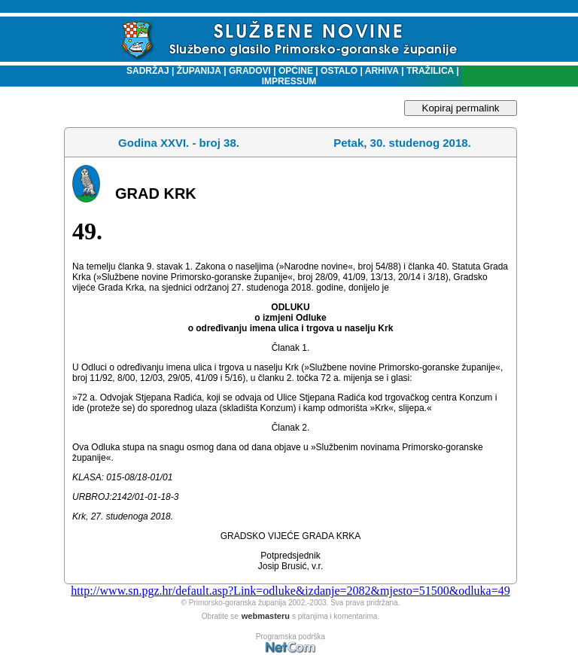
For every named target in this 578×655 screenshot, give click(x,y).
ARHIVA (381, 71)
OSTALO (339, 71)
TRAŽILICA (429, 71)
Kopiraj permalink (461, 108)
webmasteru (266, 615)
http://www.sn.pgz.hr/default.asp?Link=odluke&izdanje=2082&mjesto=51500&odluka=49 (290, 590)
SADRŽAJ (144, 71)
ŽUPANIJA (199, 71)
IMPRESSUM (289, 81)
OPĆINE (295, 71)
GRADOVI (250, 71)
